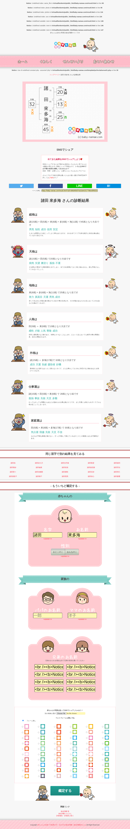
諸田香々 (13, 472)
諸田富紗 (13, 467)
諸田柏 (13, 463)
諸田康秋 (65, 472)
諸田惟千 (39, 476)
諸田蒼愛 (117, 476)
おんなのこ (73, 552)
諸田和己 (117, 472)
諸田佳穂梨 (39, 472)
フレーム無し (28, 721)
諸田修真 (39, 467)
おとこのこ (59, 552)
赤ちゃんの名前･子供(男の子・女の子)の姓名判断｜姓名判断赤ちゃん (61, 825)
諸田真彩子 (13, 476)
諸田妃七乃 (39, 463)
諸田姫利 (117, 463)
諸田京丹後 (65, 463)
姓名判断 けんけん (65, 813)
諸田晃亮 (65, 476)
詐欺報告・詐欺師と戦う (65, 816)
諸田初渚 (65, 467)
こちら (51, 177)
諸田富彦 (91, 463)
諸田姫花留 (91, 467)
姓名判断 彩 (65, 811)
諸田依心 (91, 476)
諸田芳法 (117, 467)
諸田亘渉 (91, 472)
